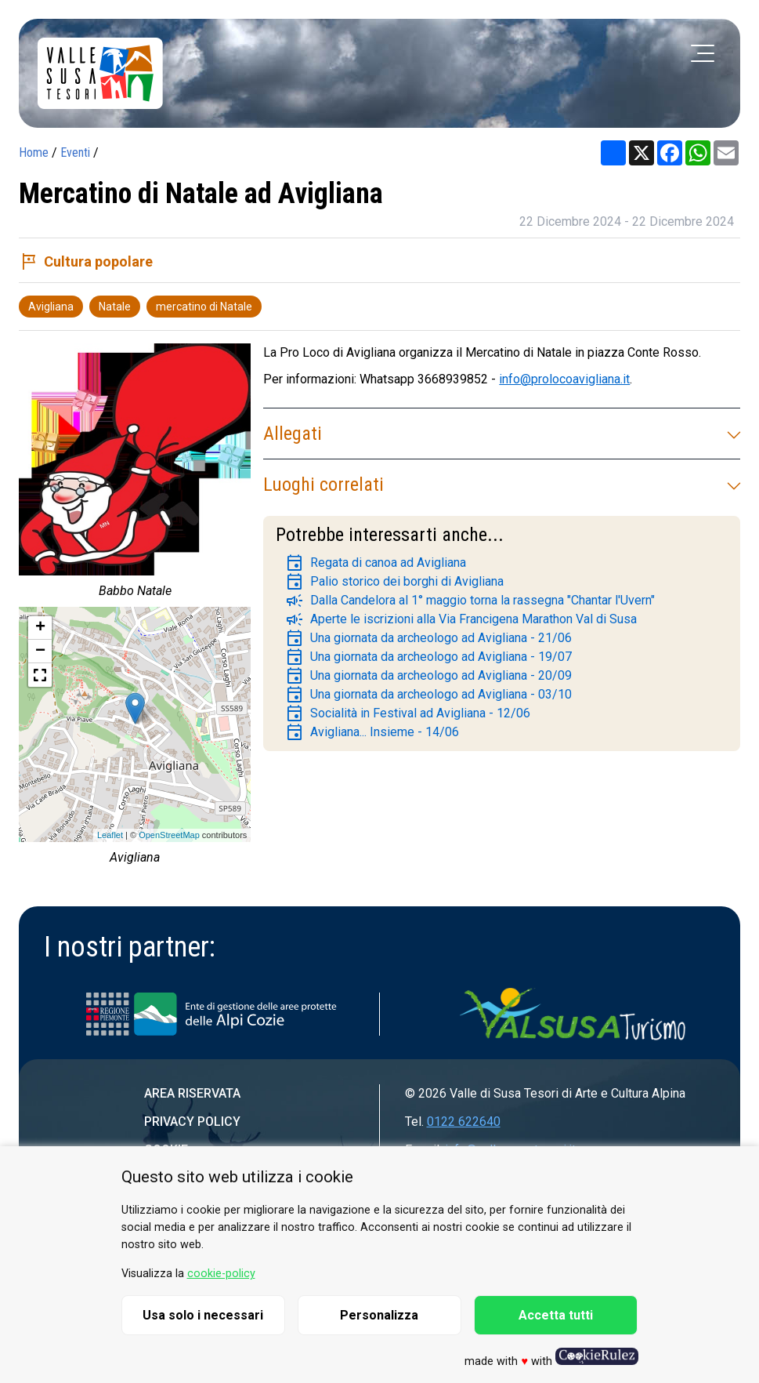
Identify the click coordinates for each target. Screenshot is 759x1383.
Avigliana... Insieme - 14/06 (372, 732)
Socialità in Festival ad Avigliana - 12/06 (407, 713)
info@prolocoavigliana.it (564, 379)
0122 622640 (464, 1121)
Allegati (501, 434)
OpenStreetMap (169, 835)
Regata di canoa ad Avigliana (375, 563)
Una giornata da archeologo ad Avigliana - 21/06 (428, 638)
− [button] (40, 651)
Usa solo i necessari (203, 1315)
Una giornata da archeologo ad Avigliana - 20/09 (428, 675)
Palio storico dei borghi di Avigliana (394, 581)
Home (34, 152)
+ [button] (40, 628)
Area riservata (192, 1093)
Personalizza (379, 1315)
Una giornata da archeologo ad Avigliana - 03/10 (428, 694)
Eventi (75, 152)
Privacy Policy (192, 1121)
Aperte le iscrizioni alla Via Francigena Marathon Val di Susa (461, 619)
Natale (115, 306)
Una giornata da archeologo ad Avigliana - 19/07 (428, 657)
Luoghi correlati (501, 484)
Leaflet (110, 835)
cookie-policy (221, 1273)
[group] (135, 475)
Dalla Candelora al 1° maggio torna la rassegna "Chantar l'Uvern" (470, 600)
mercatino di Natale (204, 306)
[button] (40, 675)
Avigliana (51, 306)
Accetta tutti (556, 1315)
